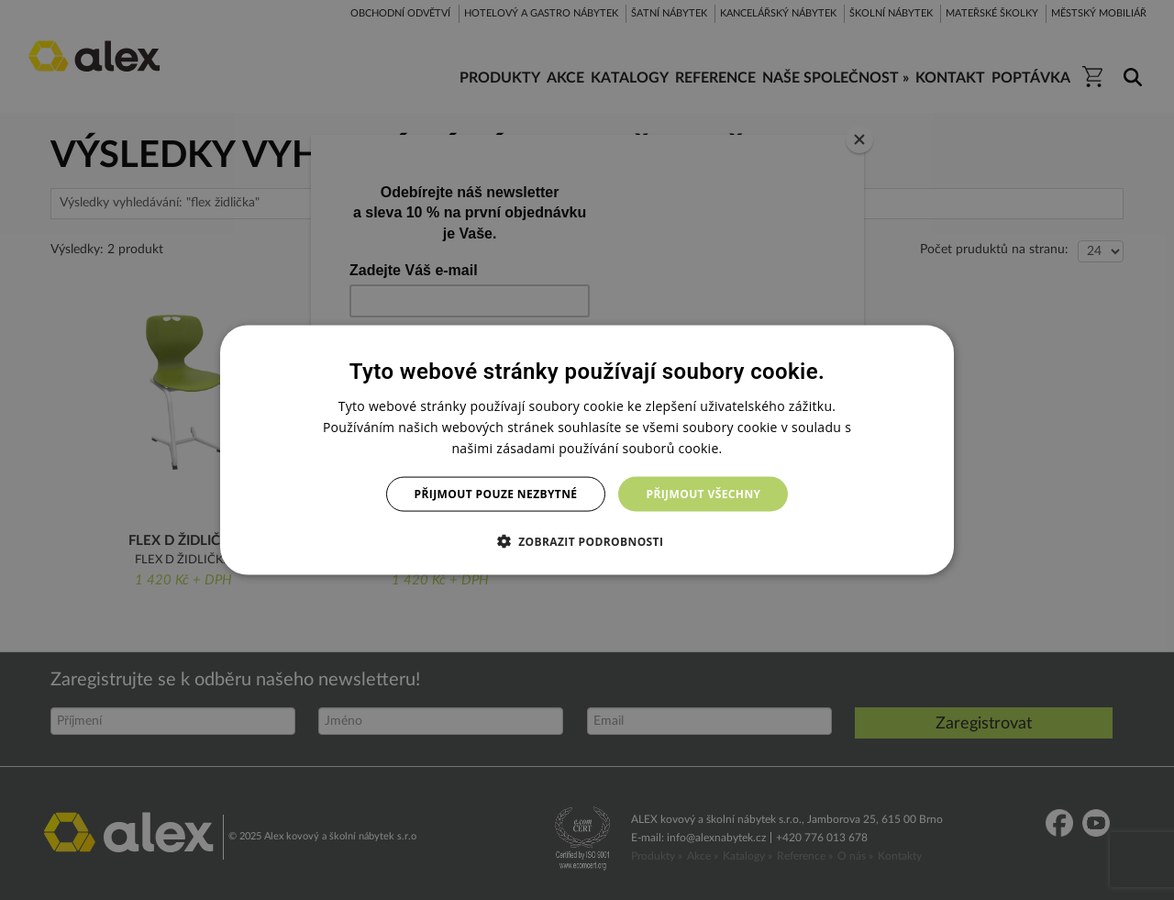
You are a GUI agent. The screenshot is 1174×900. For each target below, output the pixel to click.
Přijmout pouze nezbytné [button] (496, 494)
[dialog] (587, 450)
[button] (587, 541)
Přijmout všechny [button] (703, 494)
